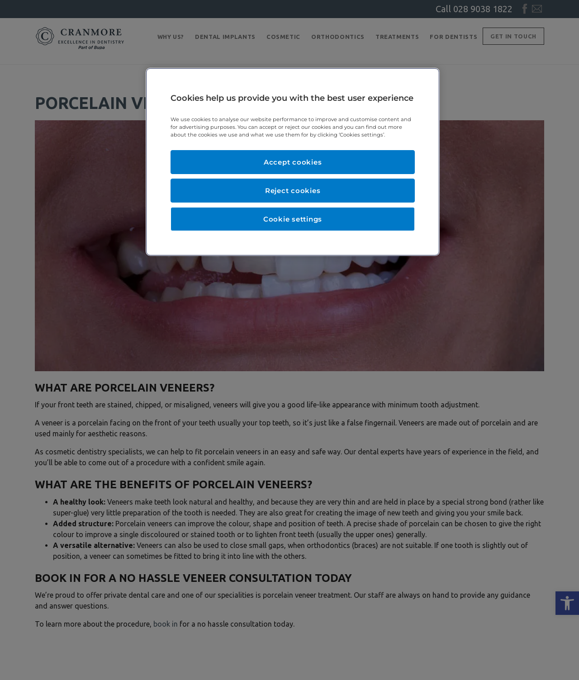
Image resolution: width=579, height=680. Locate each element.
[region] (293, 161)
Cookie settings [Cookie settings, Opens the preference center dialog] (292, 219)
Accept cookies (293, 162)
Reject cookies (293, 190)
